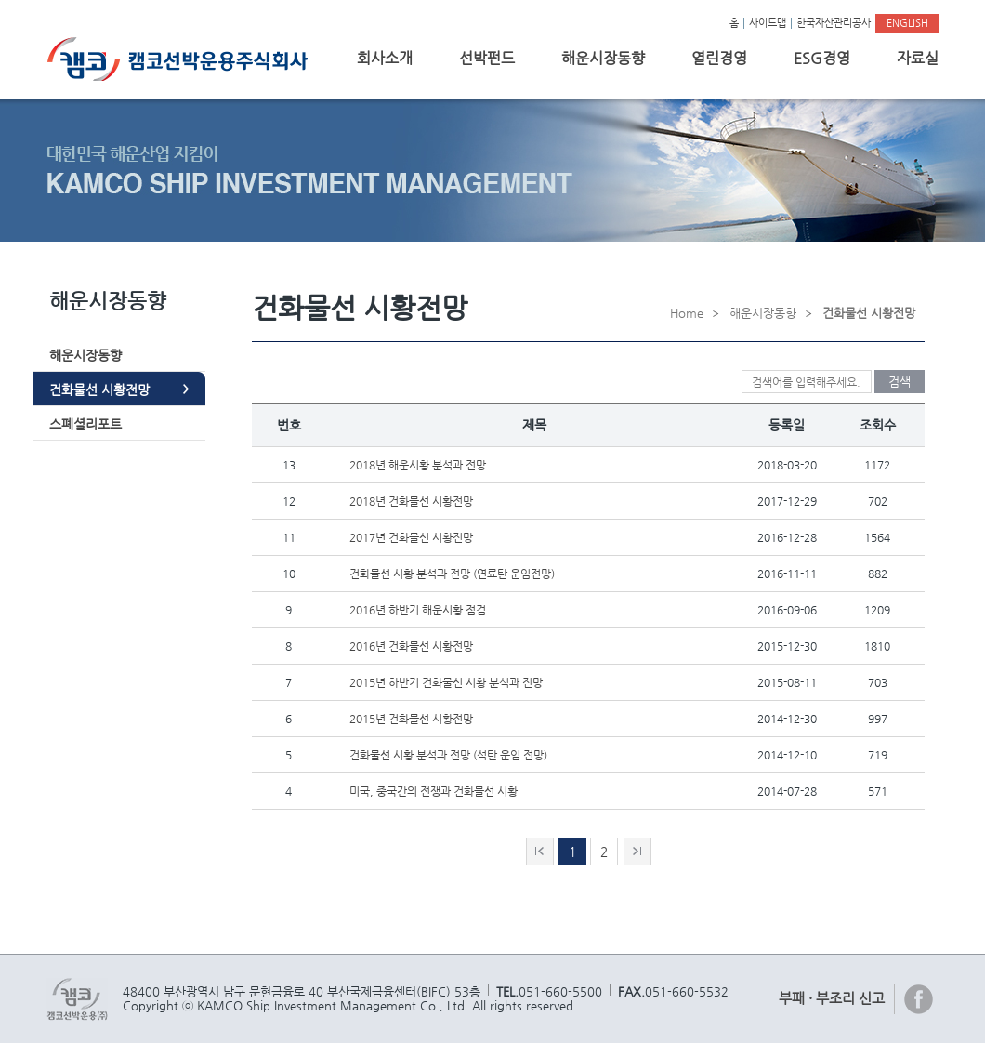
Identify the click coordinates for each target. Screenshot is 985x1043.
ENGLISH (907, 23)
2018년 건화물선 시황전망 (411, 501)
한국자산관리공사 (833, 23)
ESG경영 (822, 58)
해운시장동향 (603, 58)
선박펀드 (487, 58)
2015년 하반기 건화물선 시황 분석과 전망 (446, 682)
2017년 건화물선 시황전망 (411, 537)
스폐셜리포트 (85, 423)
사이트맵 (767, 23)
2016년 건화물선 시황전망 (411, 646)
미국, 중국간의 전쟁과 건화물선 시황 (433, 791)
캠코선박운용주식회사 (184, 59)
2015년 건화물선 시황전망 (411, 718)
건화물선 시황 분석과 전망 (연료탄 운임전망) (452, 573)
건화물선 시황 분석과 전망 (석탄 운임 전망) (448, 754)
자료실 (918, 58)
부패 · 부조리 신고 (832, 998)
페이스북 (919, 999)
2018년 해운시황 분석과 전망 (417, 464)
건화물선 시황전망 (99, 389)
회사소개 (385, 58)
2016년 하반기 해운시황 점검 (417, 609)
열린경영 (719, 58)
